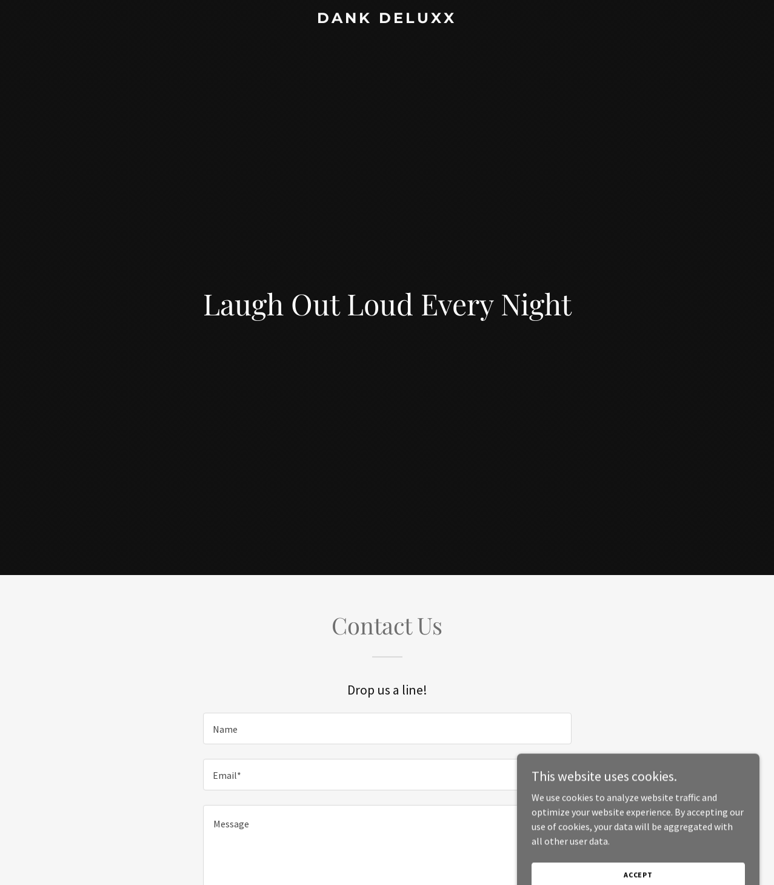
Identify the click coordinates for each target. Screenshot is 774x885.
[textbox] (387, 728)
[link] (387, 19)
